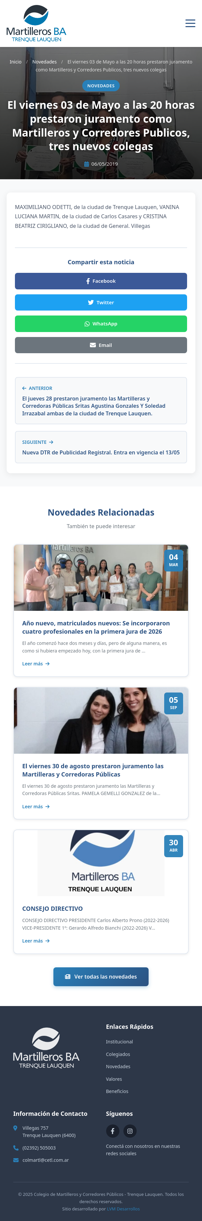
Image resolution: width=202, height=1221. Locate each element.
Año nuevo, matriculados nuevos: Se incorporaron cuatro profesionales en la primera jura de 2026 (96, 627)
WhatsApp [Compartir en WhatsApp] (101, 323)
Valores (114, 1079)
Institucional (119, 1041)
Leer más (35, 663)
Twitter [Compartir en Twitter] (101, 302)
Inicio (16, 62)
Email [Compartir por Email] (101, 345)
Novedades (44, 62)
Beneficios (117, 1091)
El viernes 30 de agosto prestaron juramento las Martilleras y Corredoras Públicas (93, 770)
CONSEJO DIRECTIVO (52, 908)
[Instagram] (130, 1131)
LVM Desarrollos (123, 1209)
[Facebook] (112, 1131)
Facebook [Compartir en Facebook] (101, 280)
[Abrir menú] (190, 23)
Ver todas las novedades (101, 976)
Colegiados (118, 1054)
